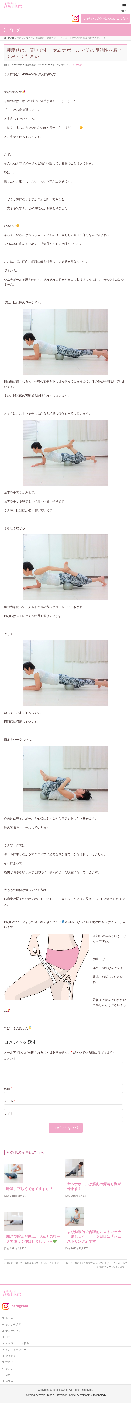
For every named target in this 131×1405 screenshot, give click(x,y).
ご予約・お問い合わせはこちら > (105, 18)
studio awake (60, 1391)
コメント (10, 1058)
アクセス (10, 1357)
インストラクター (15, 1351)
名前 (8, 1093)
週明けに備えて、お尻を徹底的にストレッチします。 (32, 1267)
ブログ (71, 64)
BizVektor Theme (66, 1396)
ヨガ (8, 1338)
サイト (8, 1118)
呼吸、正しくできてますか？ (29, 1193)
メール (9, 1105)
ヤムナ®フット (14, 1332)
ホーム (9, 1319)
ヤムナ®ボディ (14, 1326)
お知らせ (10, 1382)
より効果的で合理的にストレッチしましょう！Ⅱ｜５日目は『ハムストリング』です (94, 1241)
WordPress (45, 1396)
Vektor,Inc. (86, 1396)
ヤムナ (79, 64)
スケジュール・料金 (17, 1345)
